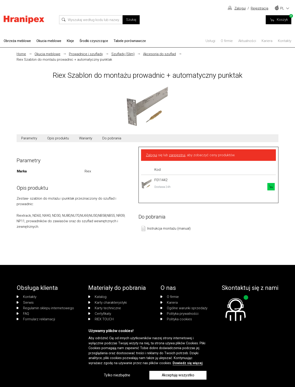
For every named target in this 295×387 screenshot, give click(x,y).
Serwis (25, 302)
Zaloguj (240, 8)
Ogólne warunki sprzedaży (183, 308)
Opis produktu (58, 138)
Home (21, 54)
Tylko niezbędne (117, 375)
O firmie (227, 41)
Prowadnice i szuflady (86, 54)
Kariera (267, 41)
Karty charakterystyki (107, 302)
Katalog (97, 297)
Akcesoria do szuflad (159, 54)
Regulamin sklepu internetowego (45, 308)
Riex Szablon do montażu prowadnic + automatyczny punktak (64, 59)
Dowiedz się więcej (188, 363)
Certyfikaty (99, 314)
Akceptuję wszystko (178, 375)
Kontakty (284, 41)
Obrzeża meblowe (17, 41)
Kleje (70, 41)
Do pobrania (111, 138)
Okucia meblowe (48, 41)
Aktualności (247, 41)
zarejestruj (177, 155)
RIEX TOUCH (101, 319)
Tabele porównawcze (130, 41)
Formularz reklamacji (36, 319)
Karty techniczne (104, 308)
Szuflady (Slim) (123, 54)
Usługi (210, 41)
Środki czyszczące (94, 41)
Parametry (29, 138)
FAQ (23, 314)
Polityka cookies (176, 319)
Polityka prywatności (179, 314)
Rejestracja (259, 8)
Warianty (85, 138)
